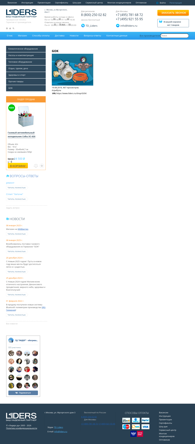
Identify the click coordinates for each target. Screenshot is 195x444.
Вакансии (12, 2)
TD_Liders (91, 25)
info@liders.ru (60, 431)
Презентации (44, 2)
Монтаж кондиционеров (119, 2)
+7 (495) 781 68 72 (129, 15)
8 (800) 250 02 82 (93, 15)
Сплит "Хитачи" (14, 194)
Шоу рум (77, 2)
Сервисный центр (94, 2)
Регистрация (176, 2)
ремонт (10, 182)
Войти (163, 2)
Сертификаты (61, 2)
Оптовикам (141, 2)
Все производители (150, 35)
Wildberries (23, 229)
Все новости (12, 323)
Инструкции (27, 2)
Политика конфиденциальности (21, 428)
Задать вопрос (13, 207)
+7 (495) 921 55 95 (129, 19)
